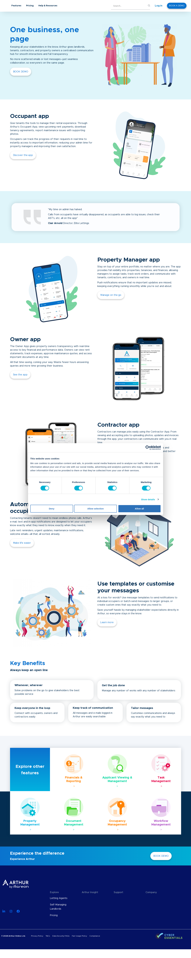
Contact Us (152, 917)
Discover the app (23, 155)
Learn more (107, 622)
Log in (158, 6)
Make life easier (22, 543)
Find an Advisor (122, 911)
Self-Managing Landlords (58, 906)
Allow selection (95, 508)
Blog (84, 898)
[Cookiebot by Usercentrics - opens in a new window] (148, 447)
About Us (151, 898)
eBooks (86, 911)
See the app (20, 374)
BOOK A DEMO (176, 6)
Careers (150, 911)
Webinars (87, 904)
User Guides (89, 917)
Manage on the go (110, 295)
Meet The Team (155, 904)
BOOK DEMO (20, 71)
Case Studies (89, 924)
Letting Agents (58, 898)
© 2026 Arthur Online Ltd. (13, 944)
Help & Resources (71, 6)
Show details (148, 499)
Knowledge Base (123, 898)
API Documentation (125, 904)
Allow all (139, 508)
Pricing (54, 6)
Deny (51, 508)
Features (40, 6)
